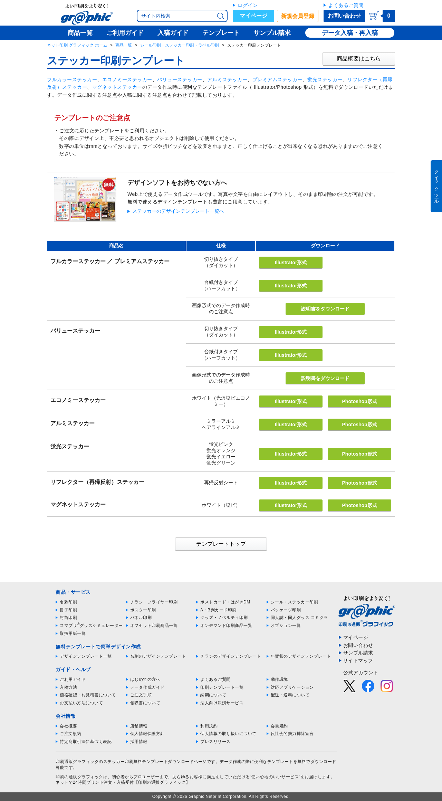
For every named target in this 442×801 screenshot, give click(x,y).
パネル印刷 (141, 617)
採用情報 (138, 741)
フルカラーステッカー (72, 79)
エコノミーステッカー (127, 79)
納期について (213, 695)
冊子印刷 (68, 610)
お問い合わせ (344, 16)
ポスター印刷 (143, 610)
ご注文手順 (141, 695)
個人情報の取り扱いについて (228, 733)
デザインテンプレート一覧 (86, 656)
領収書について (145, 702)
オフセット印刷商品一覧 (154, 625)
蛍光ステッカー (325, 79)
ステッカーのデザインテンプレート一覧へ (178, 211)
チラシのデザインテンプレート (230, 656)
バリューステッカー (179, 79)
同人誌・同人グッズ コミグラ (299, 617)
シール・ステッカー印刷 (294, 602)
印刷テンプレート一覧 (221, 687)
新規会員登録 (297, 16)
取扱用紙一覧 (73, 633)
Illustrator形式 (291, 262)
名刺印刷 (68, 602)
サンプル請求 (358, 653)
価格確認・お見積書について (88, 695)
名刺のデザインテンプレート (158, 656)
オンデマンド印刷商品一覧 (226, 625)
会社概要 (68, 726)
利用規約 (209, 726)
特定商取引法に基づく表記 (86, 741)
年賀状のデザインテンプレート (301, 656)
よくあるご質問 (346, 5)
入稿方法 (68, 687)
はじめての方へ (145, 679)
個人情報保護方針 (147, 733)
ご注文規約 (70, 733)
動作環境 (279, 679)
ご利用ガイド (73, 679)
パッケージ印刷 (286, 610)
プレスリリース (215, 741)
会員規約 (279, 726)
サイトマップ (358, 660)
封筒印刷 (68, 617)
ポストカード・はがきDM (225, 602)
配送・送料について (290, 695)
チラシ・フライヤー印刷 (154, 602)
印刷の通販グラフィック (79, 776)
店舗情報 (138, 726)
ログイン (248, 5)
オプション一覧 (286, 625)
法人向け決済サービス (221, 702)
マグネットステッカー (117, 87)
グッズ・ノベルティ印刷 (224, 617)
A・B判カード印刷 (218, 610)
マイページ (253, 16)
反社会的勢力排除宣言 (292, 733)
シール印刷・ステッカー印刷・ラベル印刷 (179, 45)
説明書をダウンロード (325, 309)
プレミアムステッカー (277, 79)
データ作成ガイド (147, 687)
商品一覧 (123, 45)
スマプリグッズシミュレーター (91, 625)
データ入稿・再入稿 (350, 32)
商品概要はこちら (359, 58)
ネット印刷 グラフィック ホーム (77, 45)
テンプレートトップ (221, 544)
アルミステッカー (227, 79)
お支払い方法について (81, 702)
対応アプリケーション (292, 687)
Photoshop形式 (359, 401)
